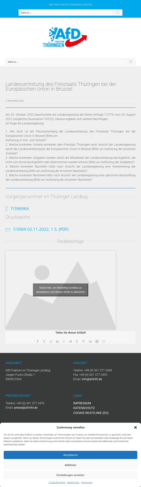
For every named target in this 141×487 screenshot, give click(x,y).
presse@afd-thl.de (25, 407)
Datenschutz (73, 482)
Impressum (86, 482)
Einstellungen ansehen (70, 475)
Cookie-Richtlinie (57, 482)
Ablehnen (70, 465)
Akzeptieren (70, 454)
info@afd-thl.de (92, 379)
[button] (135, 427)
